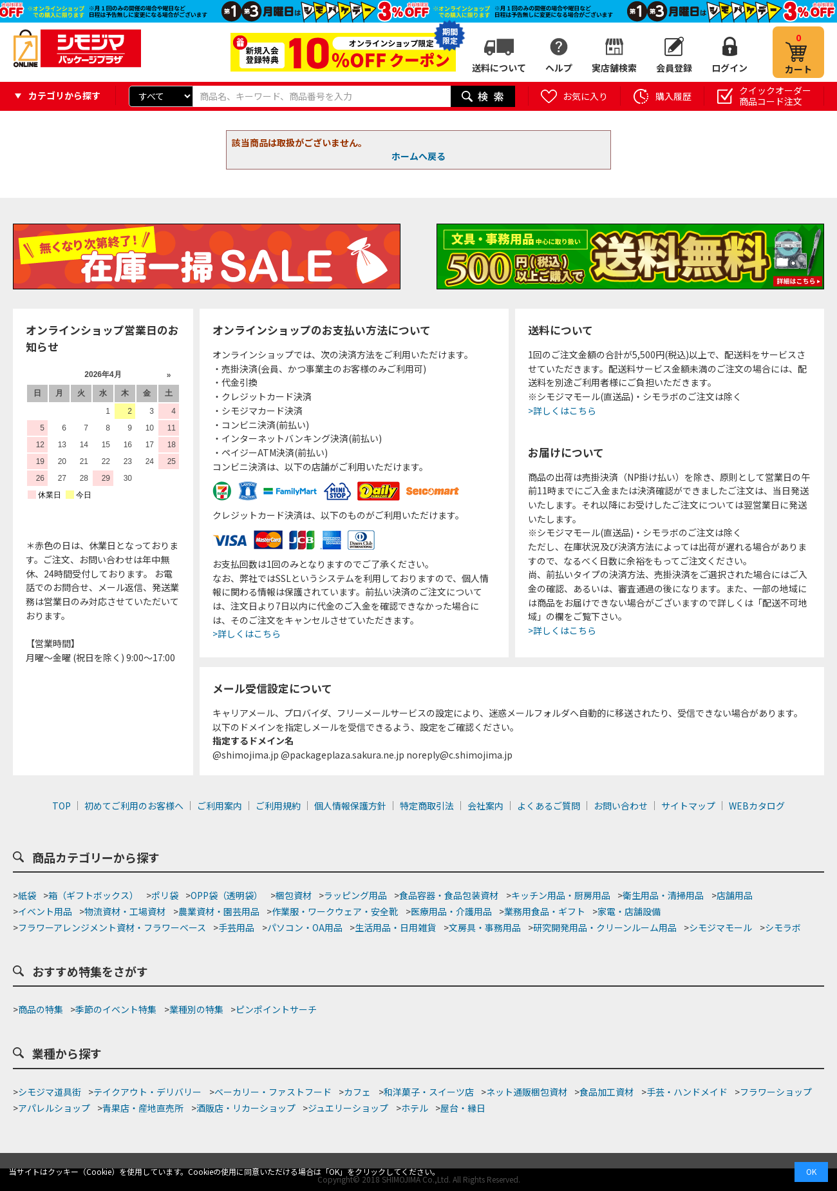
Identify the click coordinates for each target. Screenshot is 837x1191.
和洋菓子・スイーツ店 (429, 1091)
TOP (61, 805)
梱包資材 (294, 895)
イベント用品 (45, 911)
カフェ (357, 1091)
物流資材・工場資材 (124, 911)
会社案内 (485, 805)
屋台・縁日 (462, 1107)
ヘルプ (558, 67)
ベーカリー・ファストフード (273, 1091)
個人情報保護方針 (350, 805)
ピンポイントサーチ (276, 1009)
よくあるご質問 (548, 805)
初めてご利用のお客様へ (133, 805)
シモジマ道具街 (49, 1091)
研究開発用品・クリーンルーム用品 (605, 927)
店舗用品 (735, 895)
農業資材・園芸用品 (218, 911)
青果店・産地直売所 (142, 1107)
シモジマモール (720, 927)
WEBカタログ (757, 805)
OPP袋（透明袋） (227, 895)
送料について (499, 67)
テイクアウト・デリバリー (147, 1091)
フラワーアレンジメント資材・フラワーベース (112, 927)
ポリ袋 (164, 895)
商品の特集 (40, 1009)
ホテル (414, 1107)
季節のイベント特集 (115, 1009)
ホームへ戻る (418, 156)
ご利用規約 (278, 805)
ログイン (729, 67)
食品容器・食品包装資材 (448, 895)
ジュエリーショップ (348, 1107)
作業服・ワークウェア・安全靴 (335, 911)
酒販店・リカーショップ (246, 1107)
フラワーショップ (776, 1091)
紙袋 (27, 895)
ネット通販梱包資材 (526, 1091)
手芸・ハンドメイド (687, 1091)
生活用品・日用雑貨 (395, 927)
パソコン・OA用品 (305, 927)
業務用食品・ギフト (544, 911)
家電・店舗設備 (629, 911)
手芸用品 (236, 927)
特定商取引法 (427, 805)
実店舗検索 (614, 67)
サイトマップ (688, 805)
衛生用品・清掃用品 (663, 895)
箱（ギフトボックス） (93, 895)
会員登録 (674, 67)
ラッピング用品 (355, 895)
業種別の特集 (196, 1009)
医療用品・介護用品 (451, 911)
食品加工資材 (606, 1091)
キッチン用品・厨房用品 (560, 895)
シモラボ (783, 927)
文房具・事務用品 (485, 927)
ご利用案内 (219, 805)
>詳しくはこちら (246, 633)
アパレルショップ (54, 1107)
